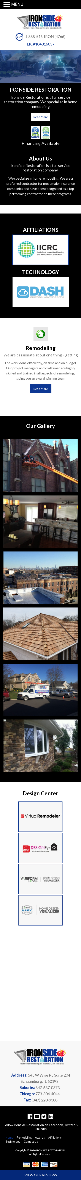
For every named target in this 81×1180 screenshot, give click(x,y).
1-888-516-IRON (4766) (45, 36)
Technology (13, 1141)
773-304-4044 (47, 1093)
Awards (40, 1137)
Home (9, 1137)
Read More (40, 117)
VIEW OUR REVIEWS (40, 1175)
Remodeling (24, 1137)
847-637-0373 (47, 1087)
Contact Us (31, 1141)
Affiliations (55, 1137)
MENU (17, 4)
